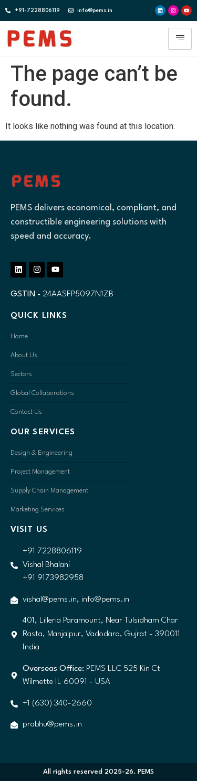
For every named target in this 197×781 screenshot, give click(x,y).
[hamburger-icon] (180, 39)
